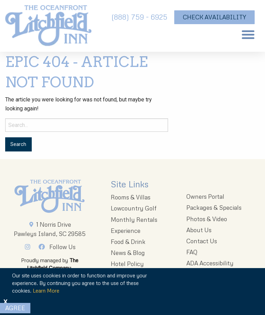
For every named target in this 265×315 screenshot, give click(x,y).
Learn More (46, 290)
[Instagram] (29, 247)
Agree (15, 308)
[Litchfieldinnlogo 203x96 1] (49, 196)
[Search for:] (86, 125)
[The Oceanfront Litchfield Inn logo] (48, 27)
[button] (248, 34)
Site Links (129, 184)
